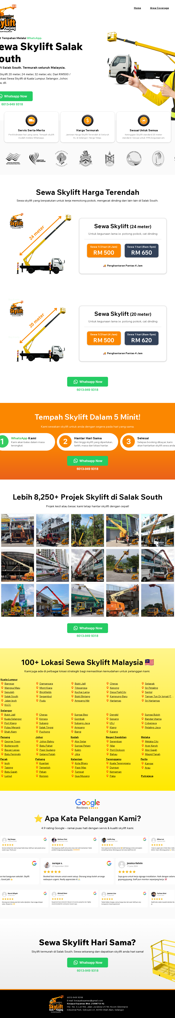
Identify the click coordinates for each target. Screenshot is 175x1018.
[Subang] (54, 723)
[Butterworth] (19, 745)
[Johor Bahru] (54, 741)
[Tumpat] (90, 771)
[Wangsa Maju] (19, 687)
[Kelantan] (82, 759)
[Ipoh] (19, 763)
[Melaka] (152, 737)
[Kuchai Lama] (90, 692)
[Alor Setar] (90, 741)
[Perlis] (152, 759)
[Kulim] (90, 749)
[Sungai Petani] (90, 745)
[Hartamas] (125, 700)
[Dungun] (125, 767)
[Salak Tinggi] (54, 727)
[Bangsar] (19, 683)
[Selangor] (12, 710)
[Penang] (12, 737)
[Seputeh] (19, 692)
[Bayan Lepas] (19, 749)
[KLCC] (19, 704)
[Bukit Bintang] (90, 696)
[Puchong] (54, 731)
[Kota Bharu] (90, 763)
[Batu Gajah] (19, 771)
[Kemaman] (125, 771)
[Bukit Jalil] (90, 683)
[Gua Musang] (90, 775)
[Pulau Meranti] (19, 727)
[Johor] (47, 737)
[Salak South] (19, 696)
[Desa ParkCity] (125, 692)
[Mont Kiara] (54, 687)
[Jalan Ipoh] (19, 700)
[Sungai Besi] (89, 714)
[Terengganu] (117, 759)
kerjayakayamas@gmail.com (88, 1000)
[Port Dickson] (125, 749)
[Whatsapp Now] (87, 382)
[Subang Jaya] (89, 723)
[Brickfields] (54, 692)
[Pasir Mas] (90, 767)
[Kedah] (82, 737)
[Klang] (125, 727)
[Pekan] (54, 771)
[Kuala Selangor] (19, 718)
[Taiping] (19, 767)
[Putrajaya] (152, 775)
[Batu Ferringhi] (19, 754)
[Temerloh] (54, 767)
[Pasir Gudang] (54, 749)
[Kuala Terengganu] (125, 763)
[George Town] (19, 741)
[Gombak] (89, 718)
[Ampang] (89, 727)
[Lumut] (19, 775)
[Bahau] (125, 754)
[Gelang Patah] (54, 754)
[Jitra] (90, 754)
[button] (161, 8)
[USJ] (125, 723)
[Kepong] (125, 687)
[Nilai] (125, 745)
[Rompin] (54, 775)
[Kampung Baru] (125, 696)
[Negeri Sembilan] (117, 737)
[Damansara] (54, 683)
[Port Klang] (19, 723)
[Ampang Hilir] (90, 700)
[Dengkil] (125, 714)
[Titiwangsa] (90, 687)
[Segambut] (54, 696)
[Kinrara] (54, 718)
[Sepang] (125, 718)
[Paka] (125, 775)
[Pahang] (46, 759)
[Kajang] (125, 731)
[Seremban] (125, 741)
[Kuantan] (54, 763)
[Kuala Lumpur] (12, 679)
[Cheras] (125, 683)
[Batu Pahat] (54, 745)
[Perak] (11, 759)
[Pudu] (54, 700)
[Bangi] (89, 731)
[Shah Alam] (19, 731)
